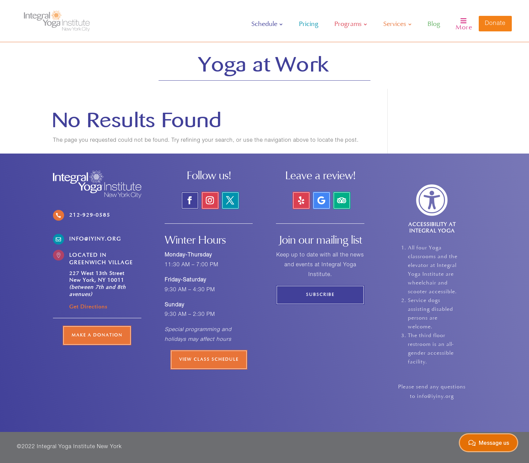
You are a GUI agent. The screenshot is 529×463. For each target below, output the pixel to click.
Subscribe (320, 295)
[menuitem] (267, 24)
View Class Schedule (209, 360)
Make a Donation (97, 335)
